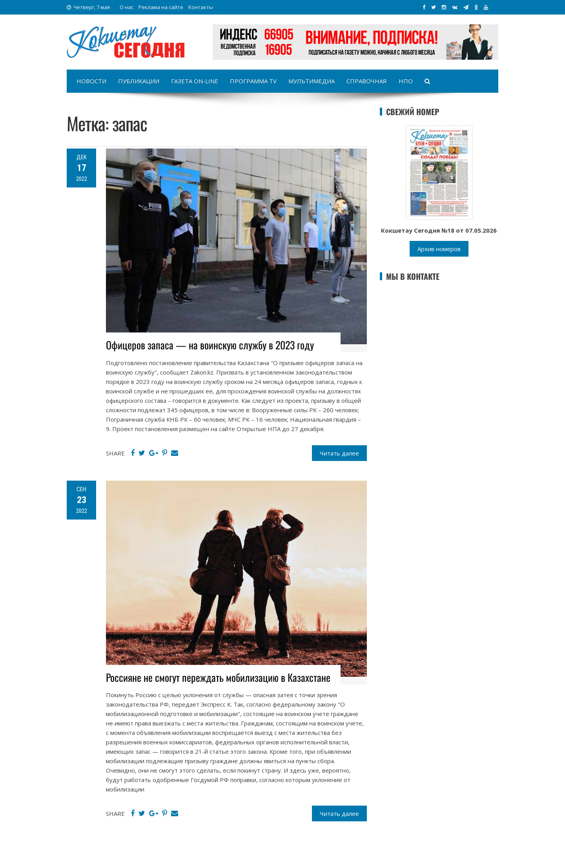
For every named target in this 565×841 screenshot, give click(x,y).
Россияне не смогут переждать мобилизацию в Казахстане (218, 677)
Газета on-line (194, 81)
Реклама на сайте (161, 7)
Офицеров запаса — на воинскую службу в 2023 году (210, 345)
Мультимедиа (311, 81)
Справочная (366, 81)
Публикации (138, 81)
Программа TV (253, 81)
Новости (91, 81)
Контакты (200, 7)
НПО (406, 81)
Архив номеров (439, 249)
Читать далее (339, 453)
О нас (126, 7)
